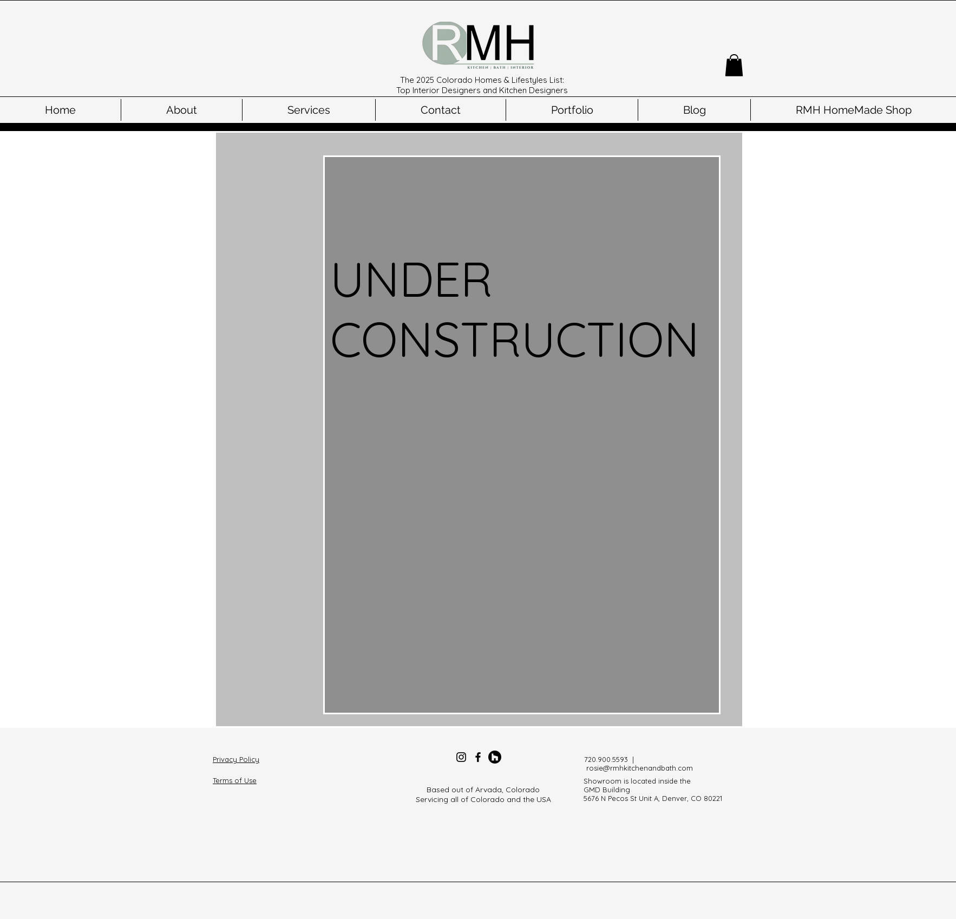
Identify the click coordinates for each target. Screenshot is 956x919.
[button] (734, 65)
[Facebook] (478, 757)
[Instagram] (461, 757)
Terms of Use (235, 780)
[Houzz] (494, 757)
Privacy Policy (236, 759)
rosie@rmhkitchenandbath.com (639, 768)
